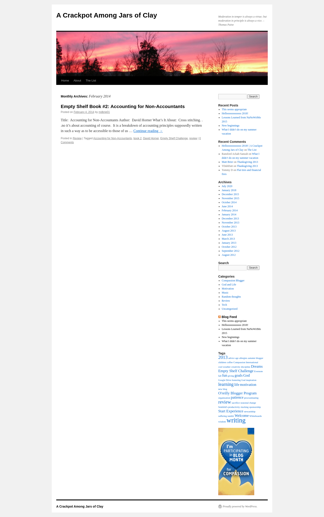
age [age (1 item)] (236, 358)
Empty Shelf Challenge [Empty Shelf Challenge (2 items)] (235, 371)
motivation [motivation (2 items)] (248, 384)
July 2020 (227, 186)
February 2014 (230, 210)
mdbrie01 (104, 112)
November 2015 (230, 198)
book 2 (137, 138)
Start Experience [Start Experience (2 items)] (230, 411)
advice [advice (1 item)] (231, 358)
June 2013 (227, 234)
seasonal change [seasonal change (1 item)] (248, 403)
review (193, 138)
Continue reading (148, 131)
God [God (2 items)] (246, 375)
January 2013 (229, 242)
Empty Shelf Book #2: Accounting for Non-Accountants (123, 106)
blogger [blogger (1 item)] (259, 358)
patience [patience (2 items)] (237, 397)
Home (65, 80)
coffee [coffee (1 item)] (230, 362)
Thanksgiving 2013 (247, 161)
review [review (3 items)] (224, 402)
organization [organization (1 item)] (224, 398)
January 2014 (229, 214)
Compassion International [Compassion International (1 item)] (245, 362)
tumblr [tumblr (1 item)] (230, 416)
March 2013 (228, 238)
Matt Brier (227, 161)
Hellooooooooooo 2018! (235, 113)
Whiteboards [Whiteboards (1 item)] (256, 416)
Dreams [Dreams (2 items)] (257, 366)
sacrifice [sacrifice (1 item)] (236, 403)
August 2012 (229, 254)
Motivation (228, 288)
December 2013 (230, 218)
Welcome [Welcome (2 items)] (242, 415)
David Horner (151, 138)
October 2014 (229, 202)
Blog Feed (229, 317)
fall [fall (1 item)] (219, 376)
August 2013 (229, 230)
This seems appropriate (234, 109)
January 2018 (229, 190)
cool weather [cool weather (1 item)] (224, 367)
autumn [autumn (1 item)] (251, 358)
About (77, 80)
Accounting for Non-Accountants (112, 138)
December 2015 (230, 194)
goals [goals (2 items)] (239, 375)
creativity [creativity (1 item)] (235, 367)
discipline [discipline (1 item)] (245, 367)
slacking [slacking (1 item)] (245, 407)
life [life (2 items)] (236, 384)
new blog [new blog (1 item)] (222, 389)
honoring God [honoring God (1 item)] (238, 380)
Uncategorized (230, 308)
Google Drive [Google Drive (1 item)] (224, 380)
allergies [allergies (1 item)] (243, 358)
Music (225, 292)
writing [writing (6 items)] (236, 420)
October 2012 (229, 246)
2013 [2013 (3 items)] (223, 357)
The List (91, 80)
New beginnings (230, 125)
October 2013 (229, 226)
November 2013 (230, 222)
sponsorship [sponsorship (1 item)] (255, 407)
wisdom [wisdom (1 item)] (222, 421)
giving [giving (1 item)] (231, 376)
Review (77, 138)
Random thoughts (231, 296)
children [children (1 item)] (222, 362)
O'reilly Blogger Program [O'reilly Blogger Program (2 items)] (237, 393)
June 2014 (227, 206)
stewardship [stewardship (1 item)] (249, 411)
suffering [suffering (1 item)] (222, 416)
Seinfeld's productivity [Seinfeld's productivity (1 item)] (229, 407)
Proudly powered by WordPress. (240, 506)
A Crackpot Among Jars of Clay (106, 15)
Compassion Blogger (233, 280)
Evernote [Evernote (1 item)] (258, 371)
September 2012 (230, 250)
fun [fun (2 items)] (224, 375)
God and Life (229, 284)
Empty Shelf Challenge (174, 138)
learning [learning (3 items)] (226, 384)
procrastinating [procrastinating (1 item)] (251, 398)
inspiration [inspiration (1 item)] (251, 380)
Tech (224, 304)
